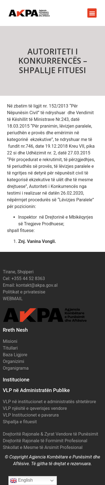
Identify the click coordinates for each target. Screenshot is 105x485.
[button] (92, 13)
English (21, 480)
